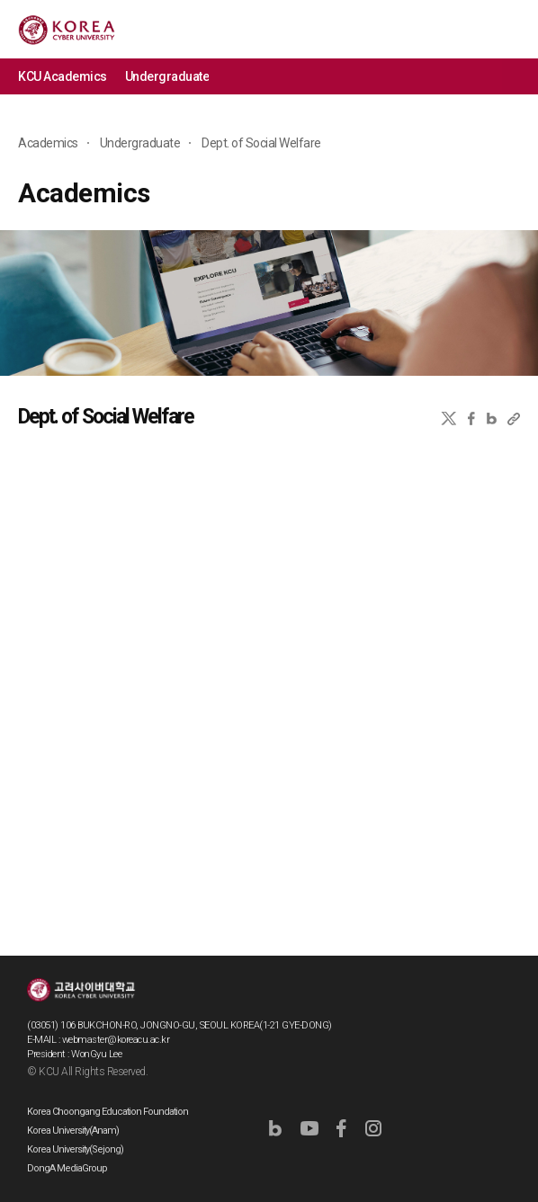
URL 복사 (513, 418)
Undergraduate (167, 76)
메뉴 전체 (520, 76)
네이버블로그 (492, 418)
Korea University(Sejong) (75, 1149)
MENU (511, 29)
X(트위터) (448, 418)
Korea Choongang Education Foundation (107, 1111)
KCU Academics (62, 76)
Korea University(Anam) (73, 1130)
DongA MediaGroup (67, 1168)
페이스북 (471, 418)
